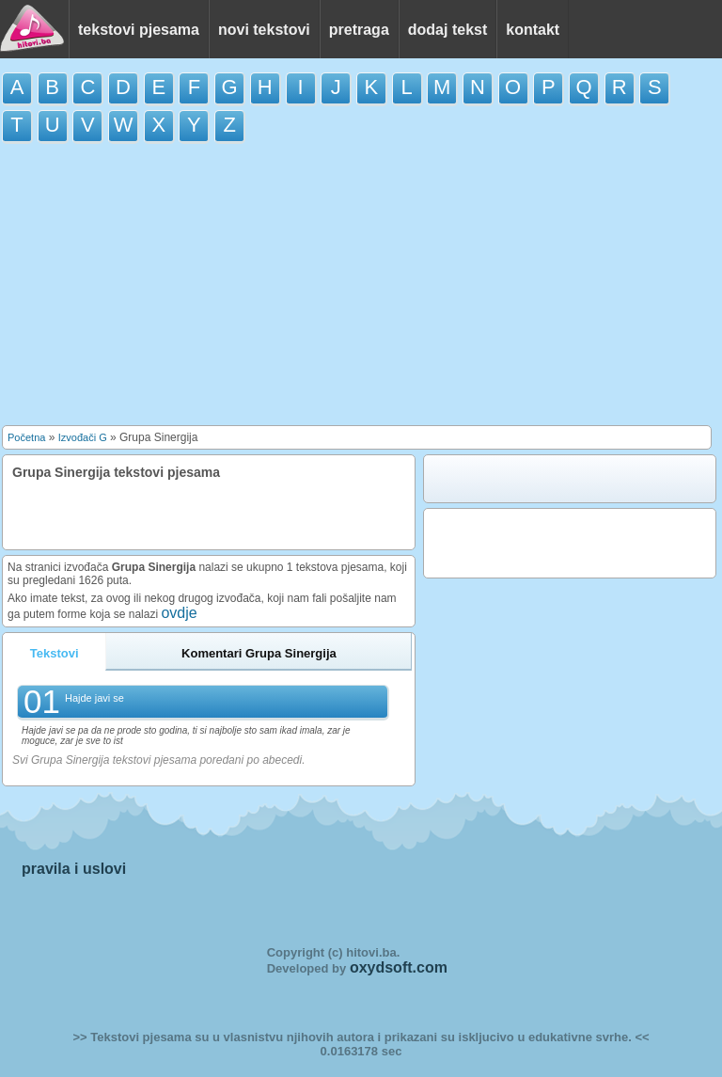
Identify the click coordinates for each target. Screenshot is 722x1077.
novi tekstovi (264, 30)
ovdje (178, 613)
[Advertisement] (361, 288)
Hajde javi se (94, 698)
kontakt (532, 30)
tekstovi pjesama (138, 30)
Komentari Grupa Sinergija (259, 653)
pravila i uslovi (74, 869)
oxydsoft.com (398, 967)
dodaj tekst (447, 30)
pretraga (359, 30)
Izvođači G (82, 437)
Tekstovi (54, 653)
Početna (26, 437)
